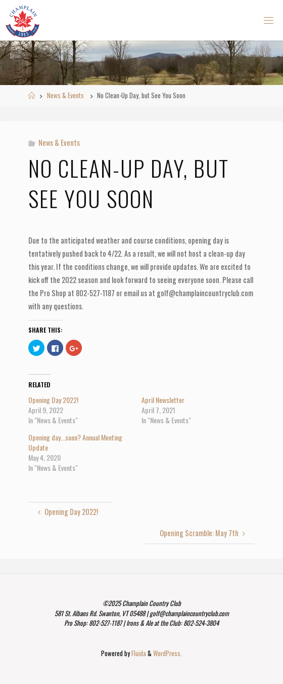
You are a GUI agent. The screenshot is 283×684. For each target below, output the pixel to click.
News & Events (65, 95)
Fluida (138, 653)
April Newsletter (163, 399)
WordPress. (167, 653)
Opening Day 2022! (53, 399)
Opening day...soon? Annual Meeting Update (75, 442)
